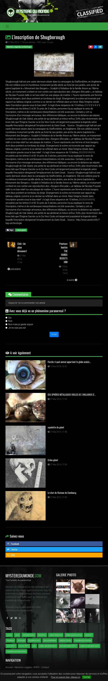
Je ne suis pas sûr (17, 327)
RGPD (36, 667)
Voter (54, 334)
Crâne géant (53, 460)
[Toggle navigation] (7, 26)
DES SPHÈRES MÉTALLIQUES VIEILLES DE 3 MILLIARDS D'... (72, 394)
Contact (45, 667)
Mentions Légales (23, 667)
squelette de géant (56, 427)
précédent (14, 269)
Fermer (86, 677)
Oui (9, 317)
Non (10, 321)
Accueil (9, 667)
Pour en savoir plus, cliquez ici (65, 677)
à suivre (72, 280)
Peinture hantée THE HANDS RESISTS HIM (63, 253)
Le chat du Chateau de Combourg (62, 492)
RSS (11, 555)
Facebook (13, 544)
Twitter (12, 549)
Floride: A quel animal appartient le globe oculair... (69, 362)
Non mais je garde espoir (20, 324)
